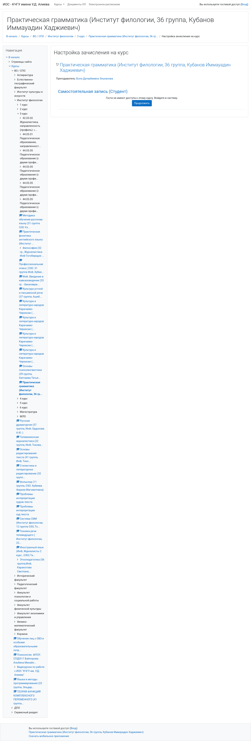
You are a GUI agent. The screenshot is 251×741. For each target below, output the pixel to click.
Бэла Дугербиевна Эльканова (94, 78)
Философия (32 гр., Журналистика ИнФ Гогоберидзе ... (32, 251)
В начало (11, 36)
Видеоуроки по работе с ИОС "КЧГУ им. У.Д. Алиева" (29, 670)
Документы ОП (76, 4)
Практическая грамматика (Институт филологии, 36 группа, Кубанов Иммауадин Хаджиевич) (145, 67)
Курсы (58, 4)
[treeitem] (25, 57)
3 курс (81, 36)
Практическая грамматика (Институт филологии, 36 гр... (123, 36)
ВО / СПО (38, 36)
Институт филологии (60, 36)
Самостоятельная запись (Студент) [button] (93, 91)
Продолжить (142, 103)
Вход (244, 4)
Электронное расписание (104, 4)
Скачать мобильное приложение (49, 736)
